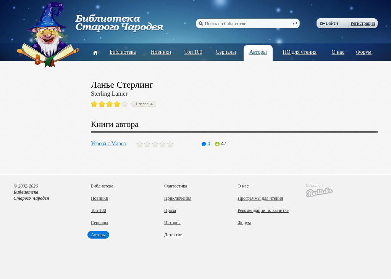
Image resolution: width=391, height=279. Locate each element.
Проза (170, 210)
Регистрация (363, 23)
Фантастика (175, 186)
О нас (337, 52)
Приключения (177, 198)
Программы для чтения (260, 198)
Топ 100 (193, 52)
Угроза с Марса (108, 143)
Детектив (173, 234)
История (172, 222)
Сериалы (226, 52)
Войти (332, 23)
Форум (364, 52)
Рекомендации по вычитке (263, 210)
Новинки (161, 52)
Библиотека (123, 52)
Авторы (258, 52)
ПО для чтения (300, 52)
